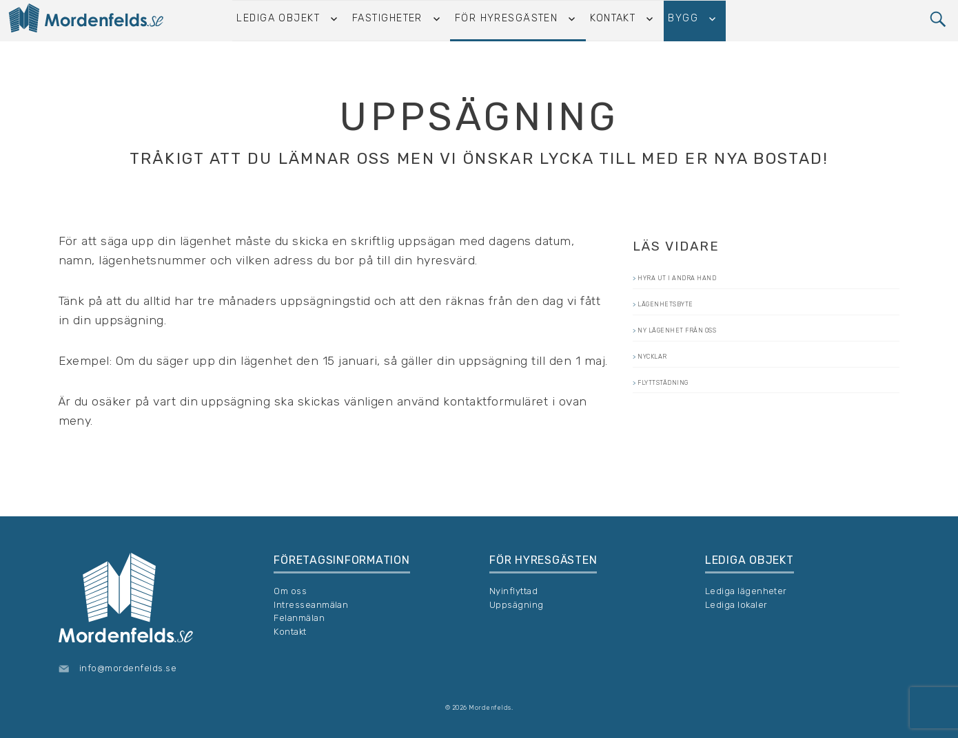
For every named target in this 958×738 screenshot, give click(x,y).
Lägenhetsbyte (691, 317)
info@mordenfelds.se (127, 668)
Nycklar (669, 387)
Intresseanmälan (311, 605)
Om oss (290, 591)
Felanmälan (299, 618)
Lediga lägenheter (746, 591)
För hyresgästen (510, 20)
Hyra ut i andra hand (712, 282)
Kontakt (613, 20)
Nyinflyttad (513, 591)
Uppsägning (516, 605)
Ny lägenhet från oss (713, 352)
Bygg (681, 20)
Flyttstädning (688, 422)
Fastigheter (394, 20)
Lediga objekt (288, 20)
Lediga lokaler (736, 605)
